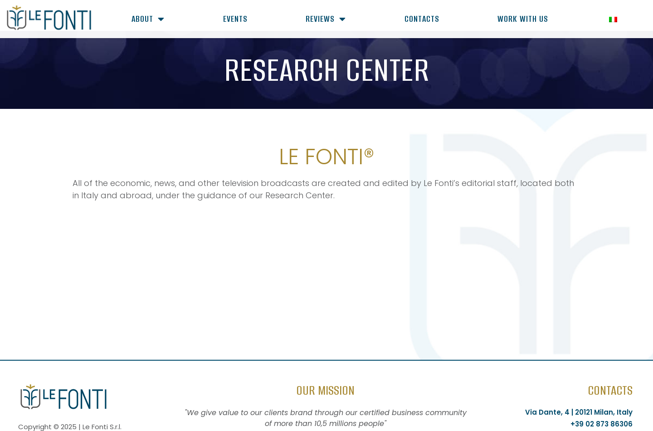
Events (235, 19)
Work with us (522, 19)
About (148, 19)
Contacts (421, 19)
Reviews (326, 19)
